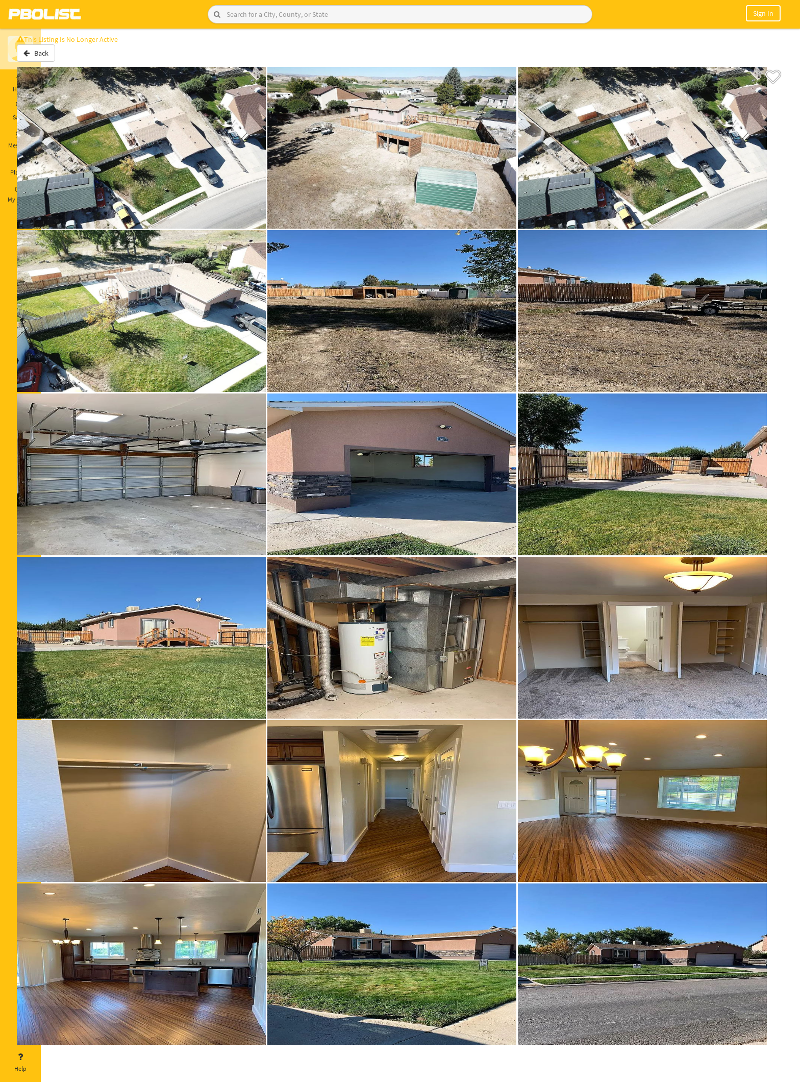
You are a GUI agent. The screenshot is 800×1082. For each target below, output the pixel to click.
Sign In (763, 13)
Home (20, 83)
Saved (20, 111)
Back (67, 57)
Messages (20, 139)
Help (20, 1062)
